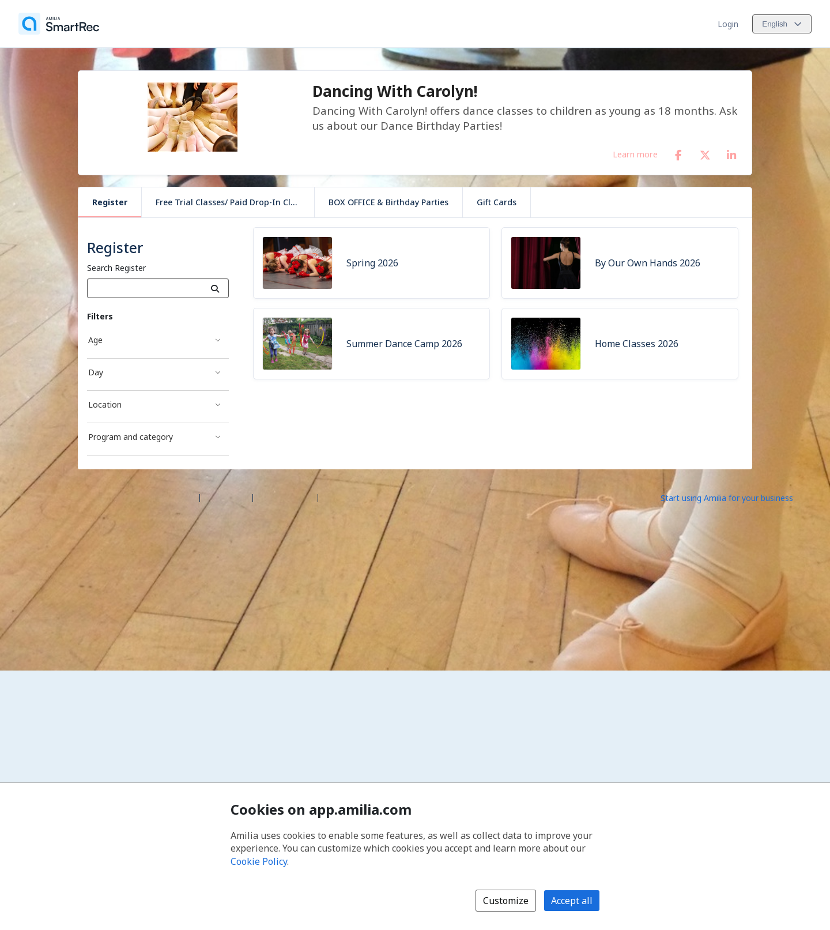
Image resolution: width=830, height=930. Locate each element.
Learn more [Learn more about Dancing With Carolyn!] (635, 154)
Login (728, 23)
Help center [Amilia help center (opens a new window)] (226, 497)
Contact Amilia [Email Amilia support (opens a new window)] (285, 497)
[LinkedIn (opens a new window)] (731, 153)
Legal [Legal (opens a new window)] (333, 497)
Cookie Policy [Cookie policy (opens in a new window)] (259, 861)
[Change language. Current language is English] (782, 23)
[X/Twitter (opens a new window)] (705, 153)
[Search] (215, 288)
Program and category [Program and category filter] (130, 436)
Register (109, 202)
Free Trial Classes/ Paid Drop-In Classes (234, 202)
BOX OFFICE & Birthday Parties (388, 202)
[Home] (58, 24)
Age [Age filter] (95, 339)
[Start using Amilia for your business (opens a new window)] (737, 497)
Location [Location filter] (105, 404)
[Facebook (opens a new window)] (678, 153)
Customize (506, 900)
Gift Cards (496, 202)
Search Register (116, 267)
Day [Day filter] (95, 372)
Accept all (572, 900)
